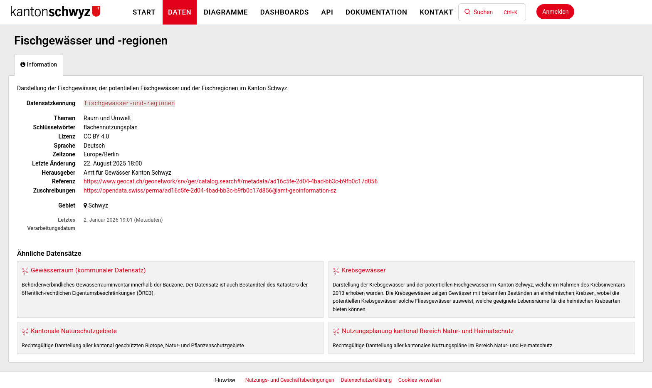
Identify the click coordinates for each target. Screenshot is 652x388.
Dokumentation (377, 12)
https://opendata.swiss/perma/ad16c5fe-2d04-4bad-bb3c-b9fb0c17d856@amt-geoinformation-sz (210, 190)
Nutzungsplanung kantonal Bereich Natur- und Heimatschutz (428, 331)
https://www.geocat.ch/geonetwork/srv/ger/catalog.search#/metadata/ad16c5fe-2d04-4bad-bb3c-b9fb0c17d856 (231, 181)
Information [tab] (38, 64)
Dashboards (284, 12)
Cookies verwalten (419, 380)
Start (144, 12)
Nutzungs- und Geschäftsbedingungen (290, 380)
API (327, 12)
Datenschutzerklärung (367, 380)
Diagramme (226, 12)
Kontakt (436, 12)
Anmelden (555, 11)
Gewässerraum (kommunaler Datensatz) (88, 270)
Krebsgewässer (363, 270)
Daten (180, 12)
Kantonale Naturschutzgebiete (74, 331)
